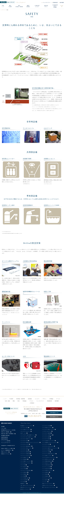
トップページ (3, 9)
